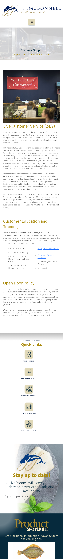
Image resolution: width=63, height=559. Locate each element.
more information (39, 527)
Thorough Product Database (46, 256)
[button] (31, 22)
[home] (31, 12)
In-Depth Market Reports (48, 249)
